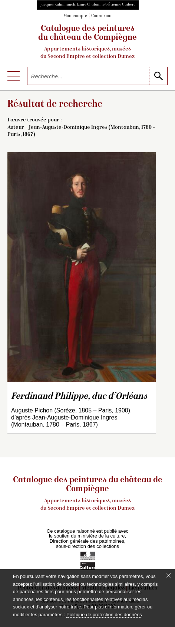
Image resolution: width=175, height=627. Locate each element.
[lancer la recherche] (158, 76)
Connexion (101, 16)
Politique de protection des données (104, 614)
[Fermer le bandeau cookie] (168, 575)
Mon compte (75, 16)
